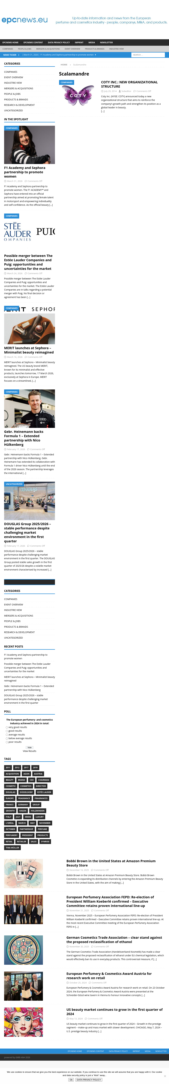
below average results (20, 761)
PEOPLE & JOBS (24, 49)
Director (41, 809)
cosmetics (25, 809)
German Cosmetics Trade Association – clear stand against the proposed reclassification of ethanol (114, 963)
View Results (29, 774)
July (18, 840)
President (27, 858)
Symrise (45, 865)
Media (91, 42)
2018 (35, 791)
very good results (18, 750)
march (22, 846)
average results (17, 757)
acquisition (12, 797)
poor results (15, 765)
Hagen (22, 834)
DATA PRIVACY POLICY (59, 42)
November (45, 846)
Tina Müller (12, 871)
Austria (38, 797)
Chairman (43, 803)
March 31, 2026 (14, 181)
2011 (8, 791)
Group (36, 828)
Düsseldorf (26, 815)
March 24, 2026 (14, 273)
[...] (51, 204)
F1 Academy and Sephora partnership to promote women (24, 172)
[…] (102, 111)
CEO (32, 803)
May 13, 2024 (76, 1042)
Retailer (21, 865)
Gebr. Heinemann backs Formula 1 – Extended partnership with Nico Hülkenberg (23, 438)
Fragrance (24, 821)
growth (10, 834)
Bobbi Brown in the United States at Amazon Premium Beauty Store (111, 886)
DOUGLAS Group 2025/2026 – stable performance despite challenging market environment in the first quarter (27, 532)
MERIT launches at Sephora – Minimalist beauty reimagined (29, 350)
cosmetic (11, 809)
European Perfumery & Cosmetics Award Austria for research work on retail (109, 999)
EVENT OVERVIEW (72, 49)
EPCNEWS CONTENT (33, 42)
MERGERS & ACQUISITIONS (48, 49)
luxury (40, 840)
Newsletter (106, 42)
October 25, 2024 (78, 1005)
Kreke (28, 840)
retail (9, 865)
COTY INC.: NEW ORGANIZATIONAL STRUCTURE (129, 84)
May (32, 846)
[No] (165, 1076)
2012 (17, 791)
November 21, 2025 (79, 933)
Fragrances (41, 821)
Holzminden (38, 834)
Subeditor (126, 91)
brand (21, 803)
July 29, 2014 (110, 91)
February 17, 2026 (16, 449)
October (10, 852)
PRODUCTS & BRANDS (94, 49)
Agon (26, 797)
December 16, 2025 (79, 893)
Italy (8, 840)
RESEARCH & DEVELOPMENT (19, 105)
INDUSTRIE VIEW (116, 49)
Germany (23, 828)
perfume (42, 852)
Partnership (26, 852)
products (42, 858)
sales (33, 865)
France (10, 828)
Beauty (10, 803)
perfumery (11, 858)
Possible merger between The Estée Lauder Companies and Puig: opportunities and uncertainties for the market (28, 262)
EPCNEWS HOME (10, 42)
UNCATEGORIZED (13, 110)
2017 (26, 791)
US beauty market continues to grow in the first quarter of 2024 (115, 1035)
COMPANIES (7, 49)
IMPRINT (79, 42)
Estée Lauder (44, 815)
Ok (71, 1080)
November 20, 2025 (79, 969)
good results (15, 754)
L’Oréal (10, 846)
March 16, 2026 (14, 356)
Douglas (10, 815)
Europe (10, 821)
